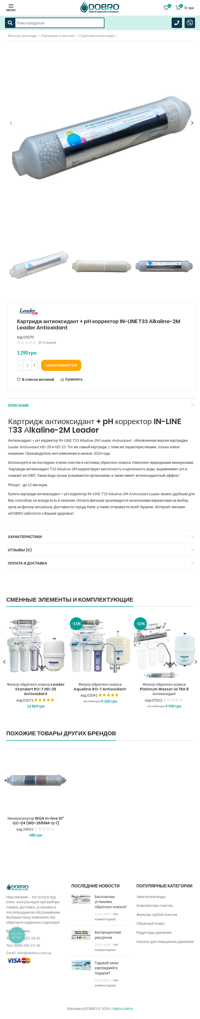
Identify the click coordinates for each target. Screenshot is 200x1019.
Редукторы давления (154, 932)
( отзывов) (47, 342)
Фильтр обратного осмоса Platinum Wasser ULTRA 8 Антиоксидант (164, 689)
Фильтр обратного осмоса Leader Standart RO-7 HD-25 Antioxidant (36, 689)
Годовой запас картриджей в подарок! (107, 968)
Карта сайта (123, 1008)
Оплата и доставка (27, 563)
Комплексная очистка (154, 905)
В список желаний (38, 379)
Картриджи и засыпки (57, 35)
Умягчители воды (150, 896)
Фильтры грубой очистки (156, 914)
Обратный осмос (150, 923)
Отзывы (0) (20, 550)
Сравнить (74, 379)
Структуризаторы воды (97, 35)
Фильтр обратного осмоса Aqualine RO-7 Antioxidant (100, 686)
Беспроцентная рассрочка (108, 935)
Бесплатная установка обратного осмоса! (110, 901)
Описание (18, 405)
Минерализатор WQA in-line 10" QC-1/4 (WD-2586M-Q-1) (36, 820)
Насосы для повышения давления (165, 941)
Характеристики (25, 536)
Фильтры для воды (22, 35)
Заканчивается (61, 365)
